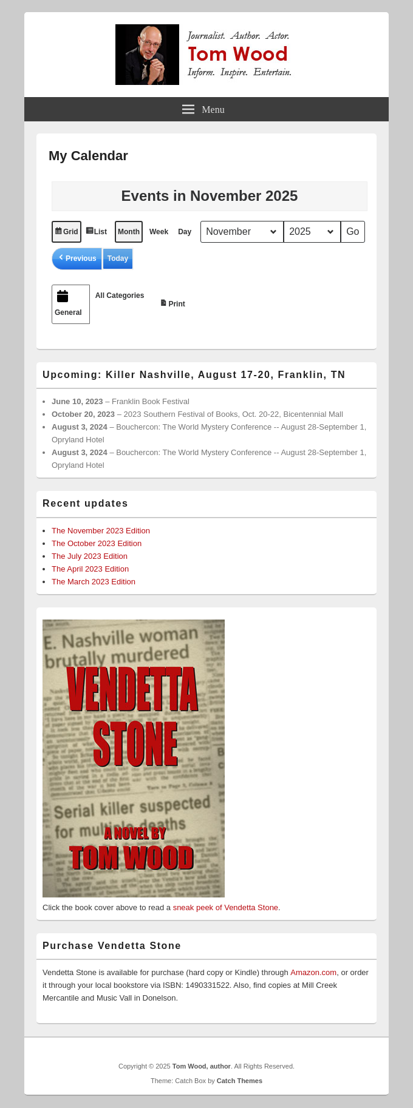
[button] (77, 258)
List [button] (98, 233)
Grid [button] (67, 233)
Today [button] (118, 258)
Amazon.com (313, 972)
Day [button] (184, 232)
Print (174, 302)
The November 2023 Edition (101, 530)
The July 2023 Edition (90, 556)
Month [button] (129, 232)
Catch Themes (239, 1080)
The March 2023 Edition (93, 581)
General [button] (68, 302)
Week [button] (158, 232)
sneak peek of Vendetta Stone (225, 907)
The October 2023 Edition (97, 543)
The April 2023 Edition (90, 568)
